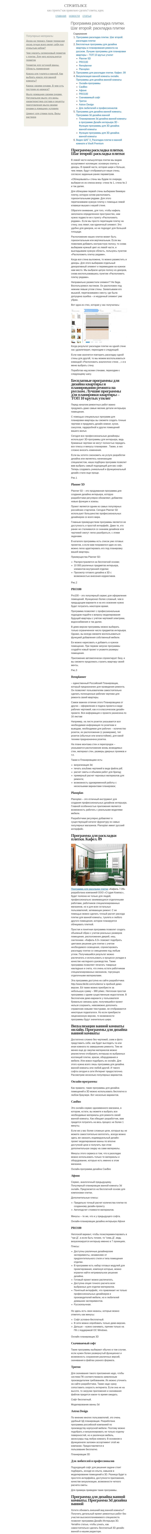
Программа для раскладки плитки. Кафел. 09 (101, 72)
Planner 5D (85, 58)
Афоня (82, 90)
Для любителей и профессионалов (98, 108)
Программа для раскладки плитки (89, 889)
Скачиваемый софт (89, 97)
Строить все (75, 6)
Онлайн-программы (89, 83)
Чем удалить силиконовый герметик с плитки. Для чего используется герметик (45, 56)
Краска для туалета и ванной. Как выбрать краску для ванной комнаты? (44, 77)
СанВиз (83, 87)
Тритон (83, 101)
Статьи (86, 15)
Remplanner (85, 65)
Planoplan (84, 69)
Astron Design (86, 104)
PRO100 (83, 62)
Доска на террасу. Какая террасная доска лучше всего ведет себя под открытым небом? (45, 44)
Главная (60, 15)
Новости (74, 15)
